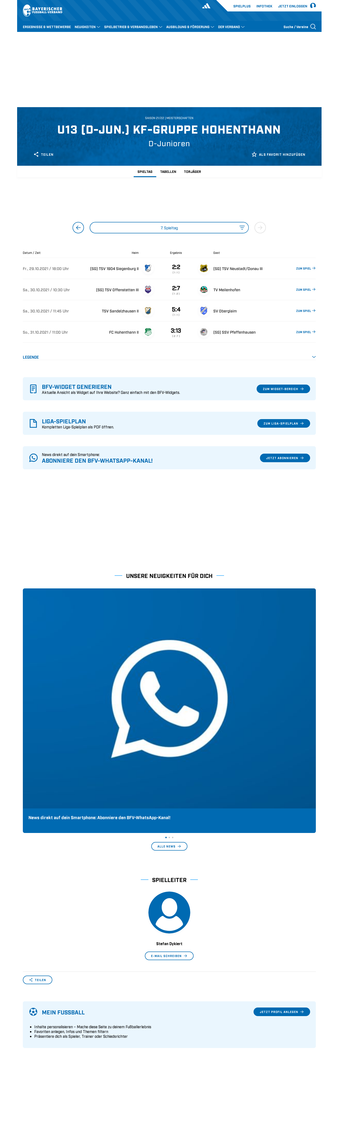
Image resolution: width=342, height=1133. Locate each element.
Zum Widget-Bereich (283, 389)
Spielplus (242, 6)
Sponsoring (32, 1031)
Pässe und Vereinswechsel (119, 1016)
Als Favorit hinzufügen (278, 154)
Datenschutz (283, 1099)
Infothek (264, 6)
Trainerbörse (107, 1045)
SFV (26, 1099)
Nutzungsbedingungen (251, 1099)
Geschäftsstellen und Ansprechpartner (53, 1023)
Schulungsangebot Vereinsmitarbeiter (128, 1031)
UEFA (50, 1099)
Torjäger (192, 171)
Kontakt (29, 1053)
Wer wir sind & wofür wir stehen (49, 1016)
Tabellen (168, 171)
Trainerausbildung (112, 1023)
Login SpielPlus (110, 1053)
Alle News (169, 702)
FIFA (63, 1099)
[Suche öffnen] (299, 26)
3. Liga (177, 1031)
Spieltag (144, 171)
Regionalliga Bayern (188, 1038)
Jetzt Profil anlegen (281, 867)
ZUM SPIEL (306, 268)
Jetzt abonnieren (285, 458)
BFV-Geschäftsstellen (115, 1038)
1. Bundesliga (183, 1016)
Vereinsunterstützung (40, 1038)
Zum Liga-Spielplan (283, 423)
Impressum (307, 1099)
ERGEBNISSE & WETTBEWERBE (47, 27)
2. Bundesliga (183, 1023)
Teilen (43, 154)
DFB (37, 1099)
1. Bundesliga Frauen (189, 1045)
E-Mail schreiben (169, 811)
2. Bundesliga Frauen (189, 1053)
